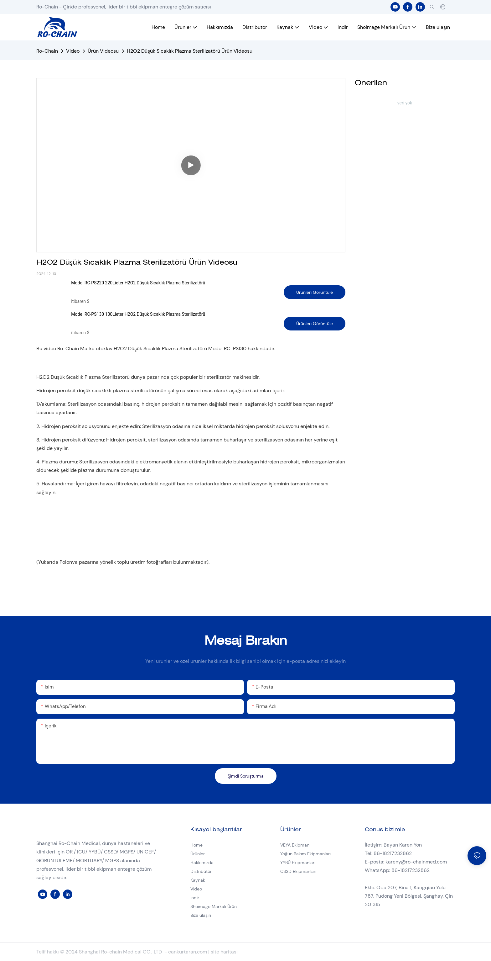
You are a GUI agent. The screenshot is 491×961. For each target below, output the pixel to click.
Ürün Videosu (103, 51)
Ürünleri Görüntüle (314, 292)
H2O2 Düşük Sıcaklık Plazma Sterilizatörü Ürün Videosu (189, 51)
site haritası (224, 951)
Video (73, 51)
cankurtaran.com (188, 951)
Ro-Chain (47, 51)
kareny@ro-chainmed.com (416, 861)
